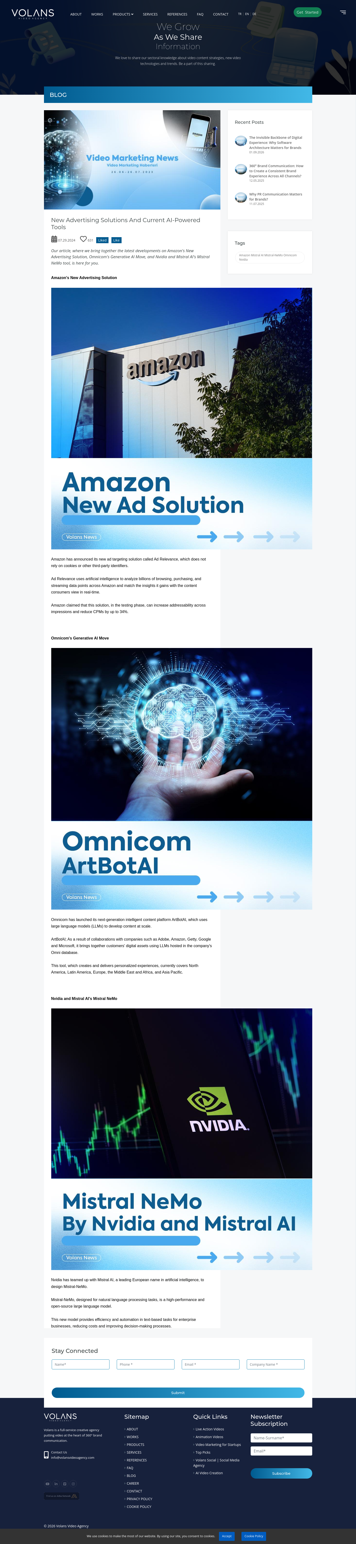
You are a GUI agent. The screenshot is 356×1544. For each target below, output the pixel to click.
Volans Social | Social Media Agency (216, 1463)
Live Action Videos (210, 1429)
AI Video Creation (209, 1473)
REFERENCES (177, 14)
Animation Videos (209, 1437)
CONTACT (220, 14)
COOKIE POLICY (139, 1506)
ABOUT (76, 14)
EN (247, 14)
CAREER (133, 1483)
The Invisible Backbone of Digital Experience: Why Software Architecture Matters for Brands (275, 142)
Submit (178, 1392)
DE (254, 14)
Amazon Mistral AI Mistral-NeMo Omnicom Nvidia (268, 257)
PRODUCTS (121, 14)
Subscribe (281, 1473)
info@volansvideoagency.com (72, 1457)
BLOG (131, 1475)
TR (239, 14)
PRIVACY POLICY (140, 1499)
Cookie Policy (254, 1536)
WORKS (97, 14)
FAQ (200, 14)
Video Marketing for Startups (218, 1444)
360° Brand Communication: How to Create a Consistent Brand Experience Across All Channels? (276, 171)
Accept (227, 1536)
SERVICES (150, 14)
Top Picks (203, 1452)
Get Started (308, 12)
